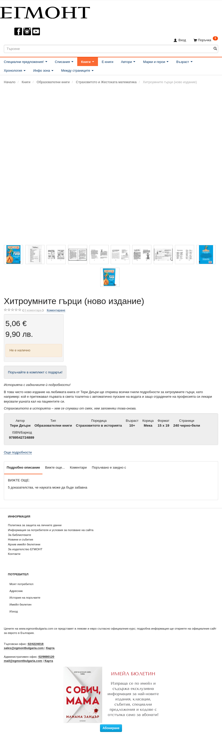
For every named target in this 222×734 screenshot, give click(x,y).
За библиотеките (19, 534)
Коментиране (56, 310)
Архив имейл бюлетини (24, 544)
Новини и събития (20, 539)
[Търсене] (215, 48)
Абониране (111, 728)
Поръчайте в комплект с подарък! (35, 372)
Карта (50, 648)
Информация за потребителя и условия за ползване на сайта (50, 530)
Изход (13, 611)
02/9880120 (46, 656)
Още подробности (18, 452)
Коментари (78, 467)
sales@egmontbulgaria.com (24, 648)
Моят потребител (21, 584)
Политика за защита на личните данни (34, 525)
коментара (32, 310)
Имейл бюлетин (20, 604)
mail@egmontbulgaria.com (23, 660)
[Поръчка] (206, 40)
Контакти (14, 553)
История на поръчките (24, 597)
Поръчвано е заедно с (109, 467)
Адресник (16, 590)
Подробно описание (23, 467)
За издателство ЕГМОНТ (25, 549)
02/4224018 (35, 643)
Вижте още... (55, 467)
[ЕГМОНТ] (45, 11)
